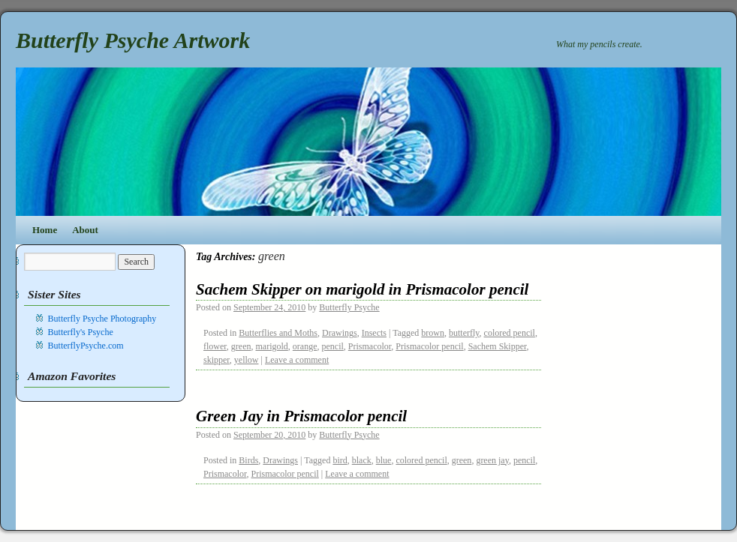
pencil (332, 346)
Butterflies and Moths (278, 333)
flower (215, 346)
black (362, 460)
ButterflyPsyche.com (86, 345)
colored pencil (509, 333)
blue (384, 460)
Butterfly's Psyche (80, 332)
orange (305, 346)
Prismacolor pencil (429, 346)
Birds (248, 460)
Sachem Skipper (497, 346)
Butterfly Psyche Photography (102, 318)
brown (432, 333)
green (241, 346)
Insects (374, 333)
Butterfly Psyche (349, 307)
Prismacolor (370, 346)
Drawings (339, 333)
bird (339, 460)
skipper (216, 360)
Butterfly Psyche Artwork (133, 40)
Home (44, 229)
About (85, 229)
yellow (246, 360)
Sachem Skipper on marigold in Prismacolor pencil (362, 289)
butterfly (464, 333)
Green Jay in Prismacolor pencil (301, 416)
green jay (492, 460)
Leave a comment (297, 360)
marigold (272, 346)
